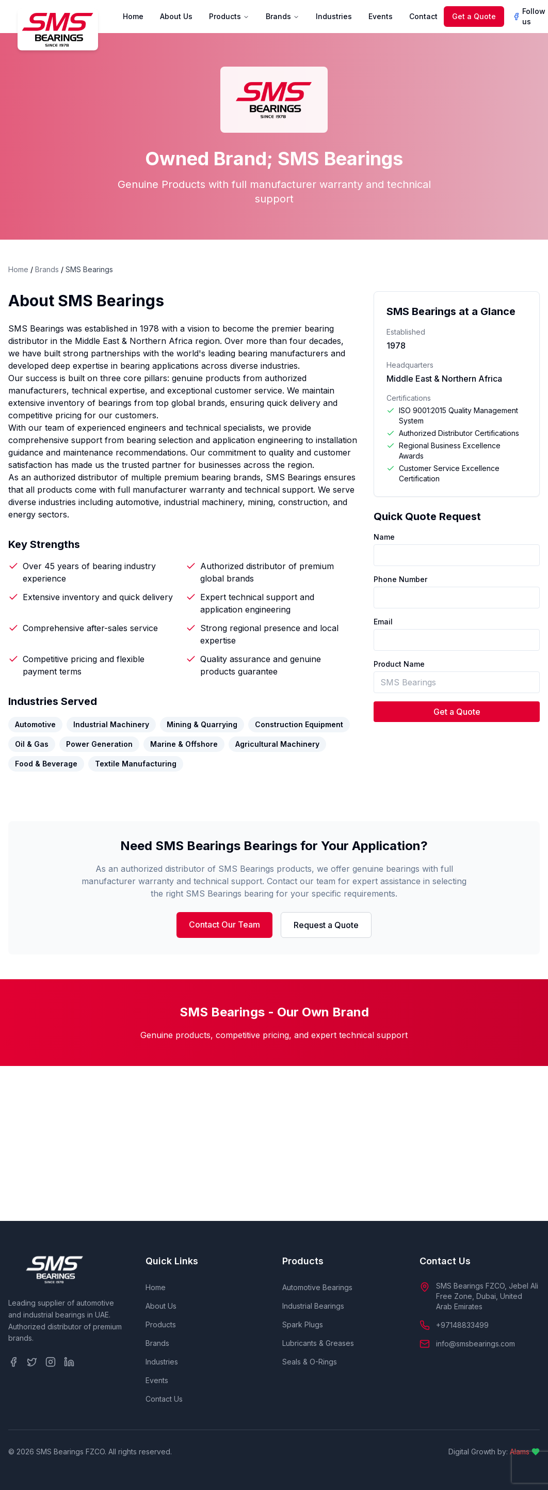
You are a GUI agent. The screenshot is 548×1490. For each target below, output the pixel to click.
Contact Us (164, 1398)
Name (384, 536)
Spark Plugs (302, 1324)
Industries (334, 16)
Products (229, 16)
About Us (176, 16)
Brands (282, 16)
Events (380, 16)
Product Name (399, 664)
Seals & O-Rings (309, 1361)
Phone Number (400, 579)
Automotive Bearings (317, 1287)
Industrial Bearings (313, 1305)
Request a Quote (326, 925)
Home (133, 16)
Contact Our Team (224, 924)
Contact (423, 16)
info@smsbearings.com (475, 1343)
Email (383, 621)
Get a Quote (474, 16)
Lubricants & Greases (318, 1343)
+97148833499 (462, 1325)
